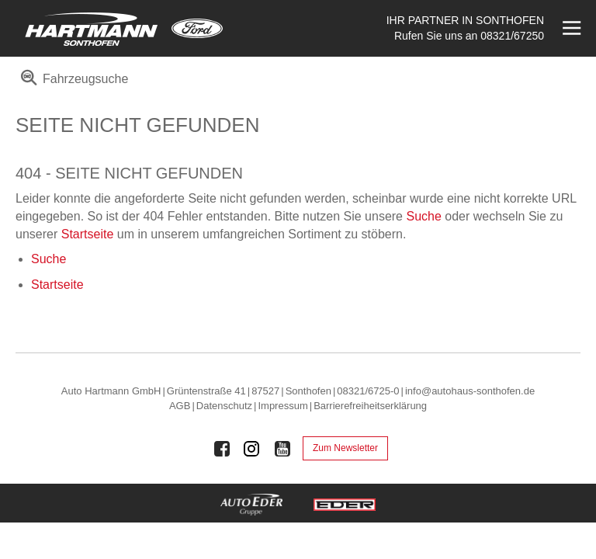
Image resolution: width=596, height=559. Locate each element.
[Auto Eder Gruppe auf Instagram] (252, 449)
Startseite (87, 234)
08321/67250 (512, 36)
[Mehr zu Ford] (197, 28)
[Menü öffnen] (570, 28)
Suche (423, 216)
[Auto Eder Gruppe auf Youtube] (282, 449)
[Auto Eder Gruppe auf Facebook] (222, 449)
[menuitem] (72, 84)
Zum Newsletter (345, 448)
